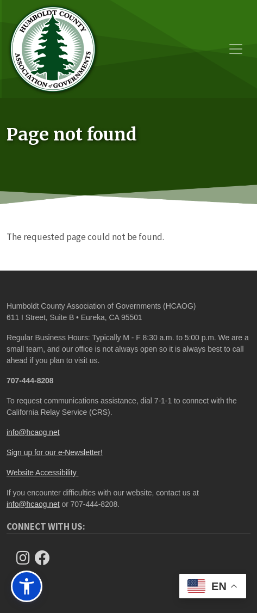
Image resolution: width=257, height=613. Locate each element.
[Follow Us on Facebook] (46, 558)
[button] (26, 586)
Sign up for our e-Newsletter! (55, 452)
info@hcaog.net (33, 432)
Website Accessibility (42, 472)
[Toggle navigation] (235, 49)
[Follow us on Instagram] (26, 558)
